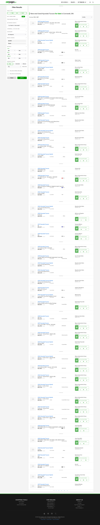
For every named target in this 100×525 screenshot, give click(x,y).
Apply (22, 77)
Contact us (79, 501)
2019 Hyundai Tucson (43, 49)
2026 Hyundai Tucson (43, 83)
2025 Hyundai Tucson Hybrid (45, 475)
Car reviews (21, 503)
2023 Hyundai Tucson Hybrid (45, 67)
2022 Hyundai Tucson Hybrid (45, 448)
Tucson (17, 43)
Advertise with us (51, 501)
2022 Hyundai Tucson (43, 168)
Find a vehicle (21, 501)
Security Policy (49, 519)
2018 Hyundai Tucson (43, 31)
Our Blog (79, 503)
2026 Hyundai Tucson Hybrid (45, 40)
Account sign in (51, 507)
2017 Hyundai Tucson (43, 21)
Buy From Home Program (79, 504)
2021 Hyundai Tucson (43, 287)
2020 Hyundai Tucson (43, 425)
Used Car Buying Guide (21, 504)
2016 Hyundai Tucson (43, 464)
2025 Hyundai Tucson (43, 185)
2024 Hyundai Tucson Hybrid (45, 130)
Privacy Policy (43, 519)
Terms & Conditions (55, 519)
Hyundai (17, 41)
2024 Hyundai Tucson (43, 137)
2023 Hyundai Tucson (43, 120)
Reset (11, 77)
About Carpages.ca (79, 507)
